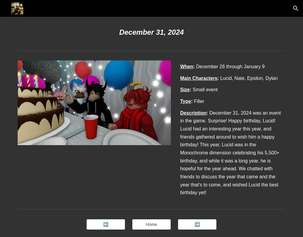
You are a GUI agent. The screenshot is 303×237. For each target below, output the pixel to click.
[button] (296, 8)
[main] (151, 32)
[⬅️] (106, 224)
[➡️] (197, 224)
